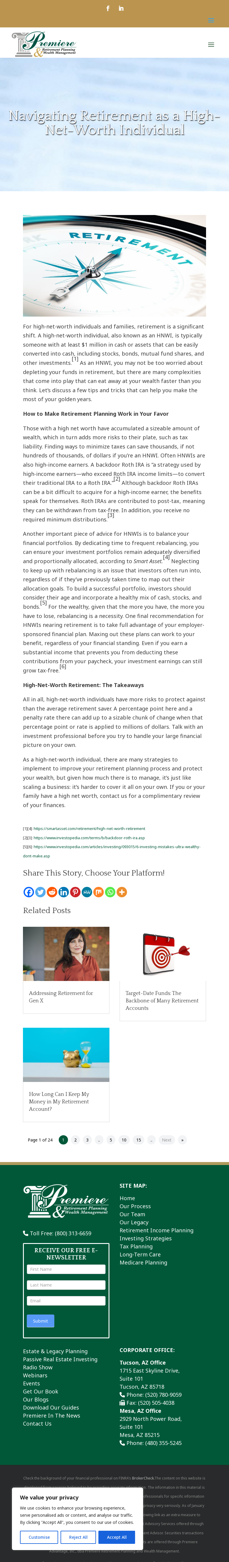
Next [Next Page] (166, 1143)
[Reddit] (52, 895)
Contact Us (37, 1426)
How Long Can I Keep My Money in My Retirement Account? (59, 1104)
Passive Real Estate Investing (60, 1362)
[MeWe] (87, 895)
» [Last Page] (182, 1143)
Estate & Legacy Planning (55, 1354)
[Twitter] (40, 895)
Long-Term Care (140, 1257)
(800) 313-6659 (73, 1236)
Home (127, 1201)
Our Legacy (134, 1225)
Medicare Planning (143, 1265)
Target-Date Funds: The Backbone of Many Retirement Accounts (162, 1003)
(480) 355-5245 (163, 1445)
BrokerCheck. (143, 1481)
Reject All (78, 1537)
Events (31, 1386)
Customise (39, 1537)
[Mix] (98, 895)
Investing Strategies (146, 1241)
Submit (40, 1324)
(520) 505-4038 (156, 1405)
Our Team (132, 1217)
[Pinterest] (75, 895)
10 (124, 1143)
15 (138, 1143)
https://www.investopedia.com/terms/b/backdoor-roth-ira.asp (89, 840)
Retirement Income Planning (157, 1233)
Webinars (35, 1378)
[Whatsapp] (110, 895)
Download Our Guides (51, 1410)
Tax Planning (136, 1249)
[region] (77, 1519)
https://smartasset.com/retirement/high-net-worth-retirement (89, 831)
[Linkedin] (63, 895)
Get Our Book (40, 1394)
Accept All (117, 1537)
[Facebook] (29, 895)
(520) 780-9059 (163, 1397)
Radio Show (37, 1370)
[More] (122, 895)
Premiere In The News (51, 1418)
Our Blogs (36, 1402)
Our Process (135, 1209)
